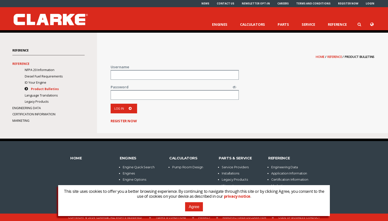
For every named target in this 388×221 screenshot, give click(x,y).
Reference (337, 24)
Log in (123, 108)
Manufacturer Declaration (244, 217)
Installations (230, 173)
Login (370, 3)
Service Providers (235, 167)
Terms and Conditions (313, 3)
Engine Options (134, 179)
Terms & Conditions (170, 217)
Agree (194, 207)
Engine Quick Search (138, 167)
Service (308, 24)
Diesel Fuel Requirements (44, 76)
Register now (348, 3)
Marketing (20, 121)
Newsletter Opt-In (256, 3)
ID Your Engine (35, 82)
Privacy (204, 217)
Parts (283, 24)
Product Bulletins (45, 89)
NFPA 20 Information (39, 70)
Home (320, 57)
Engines (219, 24)
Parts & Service (235, 158)
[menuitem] (205, 3)
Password (119, 86)
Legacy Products (36, 101)
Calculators (252, 24)
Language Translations (41, 95)
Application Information (289, 173)
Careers (283, 3)
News (205, 3)
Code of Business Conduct (299, 217)
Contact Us (225, 3)
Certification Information (33, 114)
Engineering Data (26, 108)
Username (120, 66)
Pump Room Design (187, 167)
